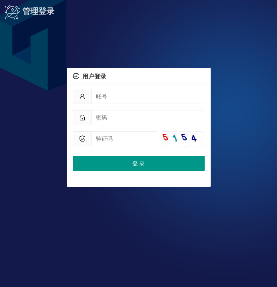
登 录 (138, 163)
